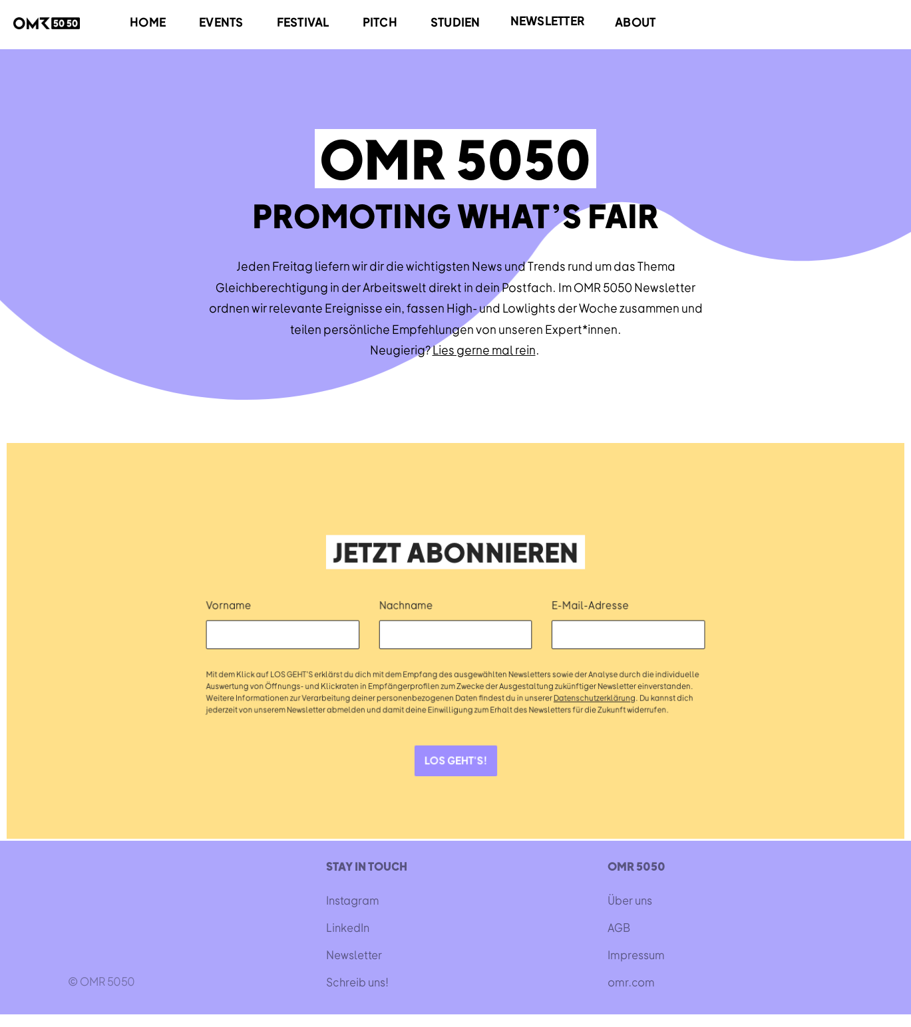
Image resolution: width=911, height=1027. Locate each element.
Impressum (636, 954)
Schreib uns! (357, 981)
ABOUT (635, 21)
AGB (619, 927)
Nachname (406, 604)
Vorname (231, 604)
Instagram (352, 900)
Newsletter (354, 954)
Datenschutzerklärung (593, 697)
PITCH (380, 21)
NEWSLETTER (548, 20)
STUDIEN (455, 21)
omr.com (631, 981)
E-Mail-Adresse (589, 604)
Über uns (630, 900)
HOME (148, 21)
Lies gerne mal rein (484, 349)
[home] (46, 23)
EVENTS (221, 21)
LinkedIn (347, 927)
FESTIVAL (303, 21)
